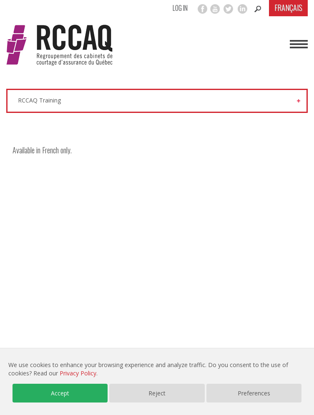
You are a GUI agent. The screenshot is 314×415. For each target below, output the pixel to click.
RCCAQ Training (39, 100)
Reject (157, 393)
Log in (180, 8)
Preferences (254, 393)
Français (288, 7)
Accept (60, 393)
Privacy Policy (78, 373)
